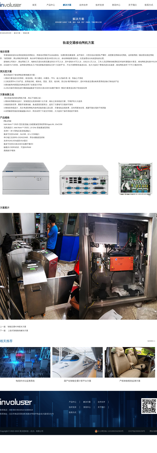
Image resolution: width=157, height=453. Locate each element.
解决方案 (67, 5)
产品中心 (51, 5)
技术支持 (100, 5)
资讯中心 (116, 5)
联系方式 (149, 5)
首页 (34, 5)
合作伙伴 (83, 5)
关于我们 (132, 5)
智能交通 (26, 33)
